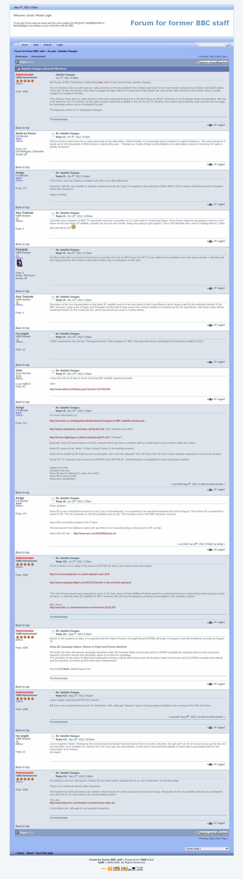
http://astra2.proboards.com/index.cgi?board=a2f (77, 429)
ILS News (63, 668)
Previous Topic (206, 56)
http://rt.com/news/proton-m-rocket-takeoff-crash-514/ (80, 574)
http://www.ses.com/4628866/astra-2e (95, 533)
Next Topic (221, 56)
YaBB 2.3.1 (146, 859)
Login (48, 15)
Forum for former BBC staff (29, 51)
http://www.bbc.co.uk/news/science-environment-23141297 (83, 607)
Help (36, 45)
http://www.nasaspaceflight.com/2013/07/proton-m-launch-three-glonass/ (90, 582)
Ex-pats (52, 51)
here (100, 82)
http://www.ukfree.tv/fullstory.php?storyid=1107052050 (80, 389)
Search (47, 45)
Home (24, 45)
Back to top (23, 127)
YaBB (101, 862)
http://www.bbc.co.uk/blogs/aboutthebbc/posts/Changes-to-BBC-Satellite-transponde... (98, 420)
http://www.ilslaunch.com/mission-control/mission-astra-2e (82, 802)
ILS (52, 705)
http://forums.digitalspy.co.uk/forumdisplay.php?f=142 (80, 437)
